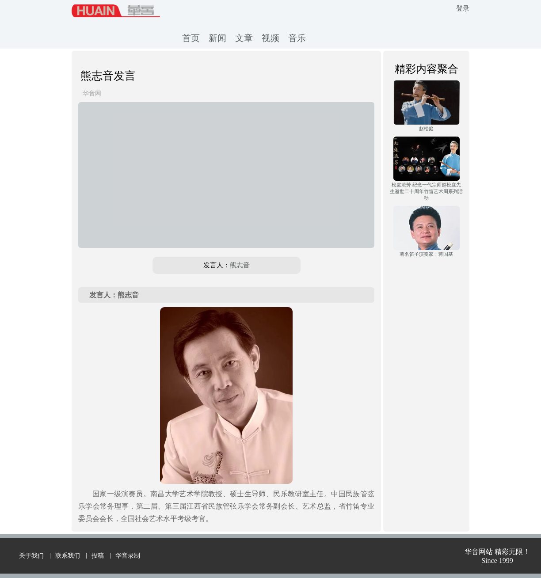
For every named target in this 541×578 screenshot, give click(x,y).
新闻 (217, 38)
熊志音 (240, 265)
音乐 (297, 38)
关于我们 (31, 555)
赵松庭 (426, 128)
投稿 (97, 555)
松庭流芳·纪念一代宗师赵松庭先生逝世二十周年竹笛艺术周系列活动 (426, 191)
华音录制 (127, 555)
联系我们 (67, 555)
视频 (270, 38)
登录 (462, 8)
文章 (244, 38)
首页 (191, 38)
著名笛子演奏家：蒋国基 (426, 254)
